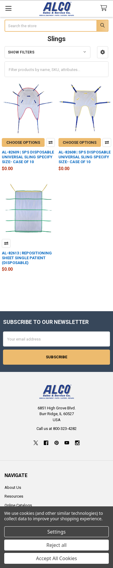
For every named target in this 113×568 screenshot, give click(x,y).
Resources (14, 496)
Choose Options (23, 142)
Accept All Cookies (56, 558)
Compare (50, 142)
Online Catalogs (18, 505)
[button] (102, 52)
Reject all (56, 545)
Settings (56, 531)
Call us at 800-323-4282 (56, 428)
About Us (13, 487)
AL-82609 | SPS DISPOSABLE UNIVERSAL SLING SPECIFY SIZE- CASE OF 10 (28, 157)
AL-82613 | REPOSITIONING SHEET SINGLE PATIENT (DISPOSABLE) (27, 258)
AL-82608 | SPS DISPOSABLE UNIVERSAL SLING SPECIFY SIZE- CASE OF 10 (84, 157)
